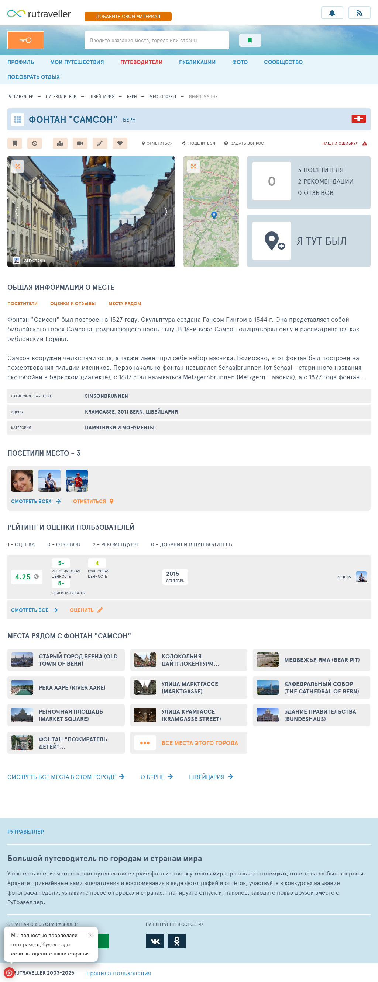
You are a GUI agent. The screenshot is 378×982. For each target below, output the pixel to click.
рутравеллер (20, 96)
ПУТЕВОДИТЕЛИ (141, 62)
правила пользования (118, 972)
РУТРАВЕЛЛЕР (25, 832)
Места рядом (125, 303)
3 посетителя (321, 169)
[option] (91, 211)
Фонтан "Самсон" (73, 119)
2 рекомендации (326, 181)
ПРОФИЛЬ (20, 62)
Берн (132, 96)
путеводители (61, 96)
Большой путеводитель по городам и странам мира (104, 858)
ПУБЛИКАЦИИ (197, 62)
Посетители (22, 303)
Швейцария (101, 96)
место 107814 (163, 96)
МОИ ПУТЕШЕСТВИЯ (77, 62)
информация (203, 96)
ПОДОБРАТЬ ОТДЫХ (33, 77)
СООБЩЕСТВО (283, 62)
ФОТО (240, 62)
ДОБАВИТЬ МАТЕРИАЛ (128, 16)
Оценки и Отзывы (73, 303)
